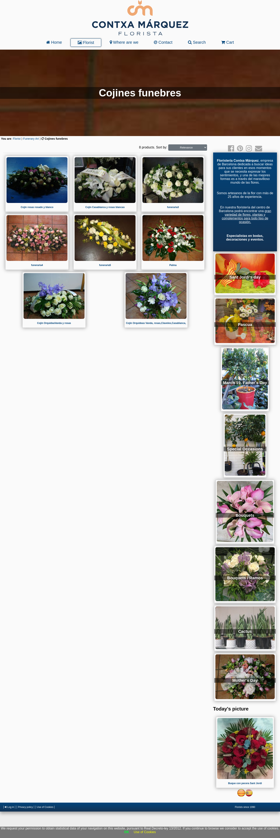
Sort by (161, 147)
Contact (163, 42)
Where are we (124, 42)
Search (197, 42)
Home (54, 42)
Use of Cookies (45, 807)
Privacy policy (25, 807)
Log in (9, 807)
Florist (86, 42)
